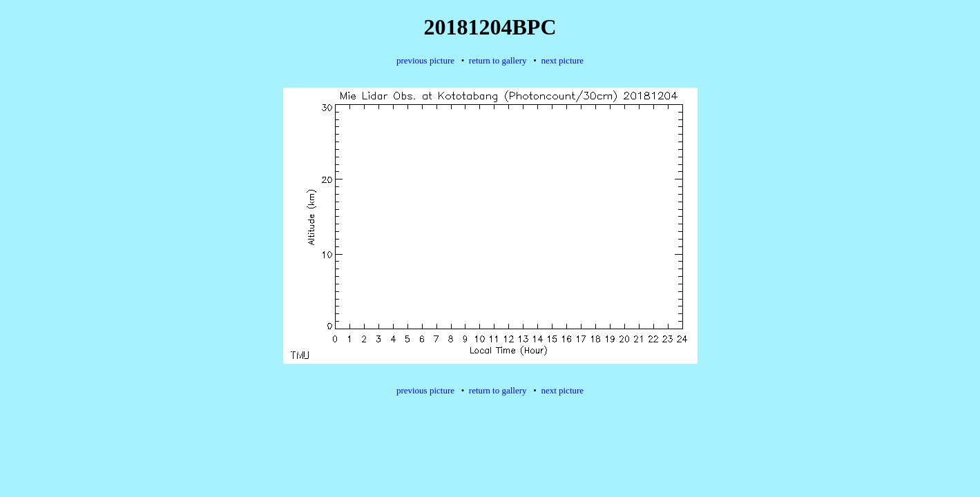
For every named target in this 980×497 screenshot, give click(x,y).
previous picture (425, 60)
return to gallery (498, 60)
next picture (562, 60)
